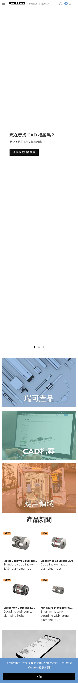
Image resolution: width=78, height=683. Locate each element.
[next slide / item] (74, 178)
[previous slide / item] (4, 178)
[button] (73, 4)
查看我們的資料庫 (24, 152)
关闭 (39, 676)
